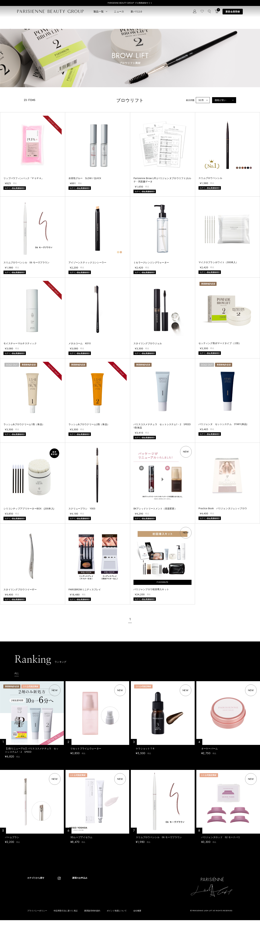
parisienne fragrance (126, 913)
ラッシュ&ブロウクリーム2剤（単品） (88, 424)
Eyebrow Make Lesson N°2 (129, 903)
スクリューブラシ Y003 (81, 508)
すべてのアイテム (35, 888)
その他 (56, 908)
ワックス (31, 913)
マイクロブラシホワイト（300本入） (218, 262)
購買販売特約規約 (92, 932)
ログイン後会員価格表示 (16, 762)
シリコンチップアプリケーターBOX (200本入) (28, 508)
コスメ (56, 898)
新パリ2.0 (136, 11)
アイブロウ (32, 908)
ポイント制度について (117, 932)
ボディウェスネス (61, 903)
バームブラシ (12, 838)
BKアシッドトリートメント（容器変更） (155, 508)
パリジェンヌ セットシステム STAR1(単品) (222, 424)
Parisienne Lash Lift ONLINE (130, 893)
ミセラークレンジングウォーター (151, 262)
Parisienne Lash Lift (126, 888)
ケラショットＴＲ (145, 748)
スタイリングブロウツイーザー (20, 589)
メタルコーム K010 (79, 343)
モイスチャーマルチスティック (20, 343)
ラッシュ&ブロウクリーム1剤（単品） (23, 424)
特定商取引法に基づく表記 (66, 932)
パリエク (57, 888)
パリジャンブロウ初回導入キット (151, 589)
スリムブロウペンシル (210, 178)
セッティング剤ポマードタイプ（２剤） (219, 343)
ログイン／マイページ (94, 896)
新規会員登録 (233, 11)
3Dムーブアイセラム (81, 838)
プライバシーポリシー (37, 932)
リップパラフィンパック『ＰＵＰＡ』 (23, 178)
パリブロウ (32, 898)
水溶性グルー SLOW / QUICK (84, 178)
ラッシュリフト (34, 893)
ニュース (119, 11)
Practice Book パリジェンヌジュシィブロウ (222, 508)
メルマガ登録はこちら (94, 906)
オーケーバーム (209, 748)
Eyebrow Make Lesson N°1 (129, 898)
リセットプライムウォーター (85, 748)
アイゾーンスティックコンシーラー (87, 262)
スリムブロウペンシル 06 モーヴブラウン (26, 262)
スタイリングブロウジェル (147, 343)
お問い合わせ (89, 901)
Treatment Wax (124, 908)
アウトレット (59, 913)
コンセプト (88, 886)
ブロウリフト (33, 903)
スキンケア (58, 893)
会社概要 (137, 932)
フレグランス (33, 918)
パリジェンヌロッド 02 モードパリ (220, 838)
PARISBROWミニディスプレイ (84, 589)
